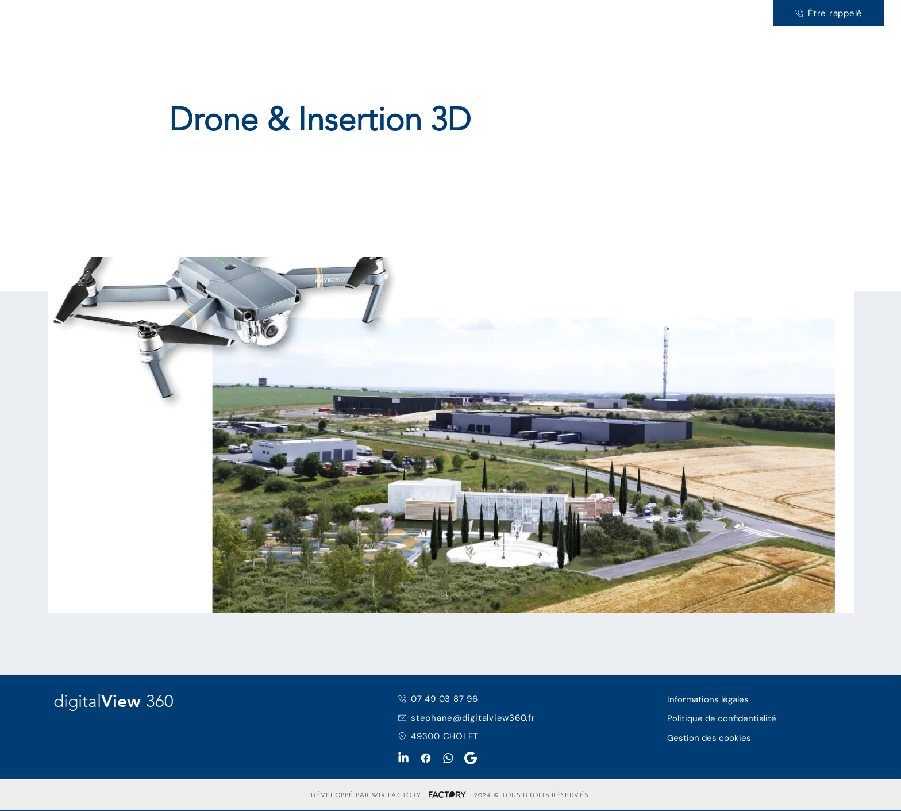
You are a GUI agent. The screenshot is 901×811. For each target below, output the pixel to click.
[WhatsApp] (448, 758)
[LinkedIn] (403, 758)
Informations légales (708, 699)
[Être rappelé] (828, 13)
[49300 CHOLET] (474, 736)
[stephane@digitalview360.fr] (474, 718)
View (80, 16)
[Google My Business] (470, 758)
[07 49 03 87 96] (463, 699)
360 (113, 17)
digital (38, 17)
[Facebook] (425, 758)
